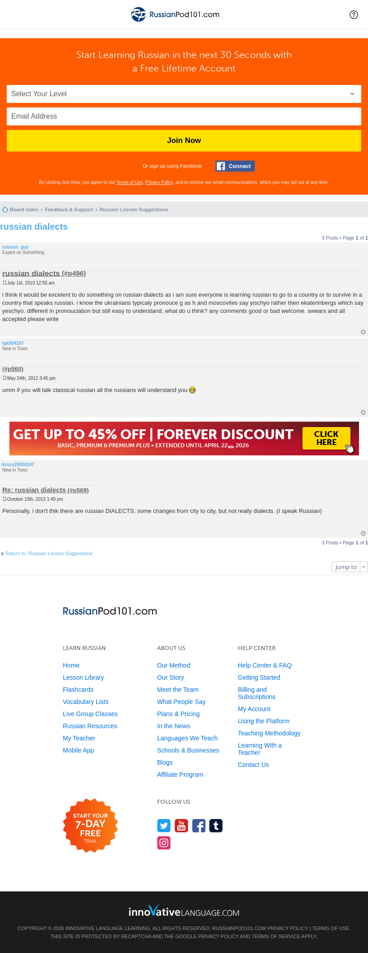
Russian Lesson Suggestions (134, 209)
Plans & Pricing (178, 713)
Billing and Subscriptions (257, 693)
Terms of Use (129, 182)
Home (71, 665)
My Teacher (79, 738)
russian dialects (34, 227)
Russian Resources (90, 726)
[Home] (176, 21)
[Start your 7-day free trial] (90, 826)
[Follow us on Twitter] (164, 826)
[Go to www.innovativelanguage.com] (184, 910)
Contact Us (253, 764)
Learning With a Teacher (260, 749)
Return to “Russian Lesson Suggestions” (49, 553)
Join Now (184, 140)
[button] (354, 14)
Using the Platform (263, 721)
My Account (254, 709)
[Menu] (14, 14)
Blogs (165, 762)
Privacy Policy (159, 182)
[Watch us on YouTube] (181, 826)
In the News (173, 726)
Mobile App (78, 750)
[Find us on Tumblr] (216, 826)
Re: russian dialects (34, 490)
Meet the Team (177, 689)
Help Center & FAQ (265, 665)
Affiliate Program (180, 774)
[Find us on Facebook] (199, 826)
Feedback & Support (69, 209)
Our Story (170, 677)
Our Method (173, 665)
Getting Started (259, 677)
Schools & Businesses (188, 750)
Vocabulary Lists (86, 701)
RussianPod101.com (239, 928)
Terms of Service (276, 936)
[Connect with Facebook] (235, 166)
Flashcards (78, 689)
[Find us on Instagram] (164, 843)
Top (363, 332)
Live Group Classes (90, 713)
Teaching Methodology (269, 733)
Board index (24, 209)
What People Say (181, 701)
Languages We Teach (187, 738)
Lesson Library (83, 677)
